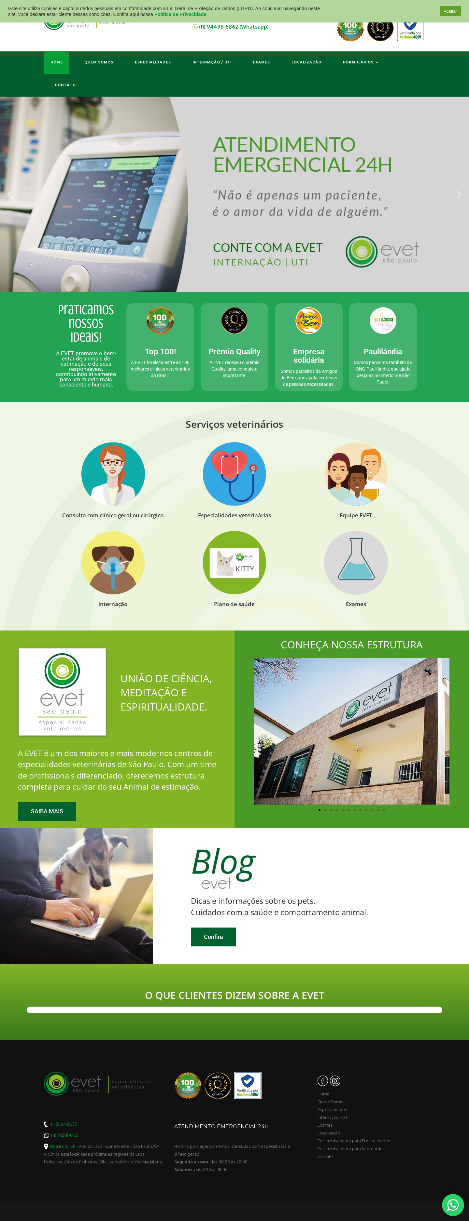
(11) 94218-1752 (64, 1135)
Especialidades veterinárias (234, 515)
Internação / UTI (212, 62)
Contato (65, 85)
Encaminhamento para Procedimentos (354, 1140)
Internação (112, 604)
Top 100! (160, 351)
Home (56, 62)
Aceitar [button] (450, 11)
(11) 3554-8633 (63, 1124)
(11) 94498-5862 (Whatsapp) (234, 26)
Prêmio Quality (235, 351)
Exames (261, 62)
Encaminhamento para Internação (350, 1148)
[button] (234, 194)
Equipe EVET (356, 515)
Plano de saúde (234, 604)
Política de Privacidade (180, 14)
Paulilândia (383, 351)
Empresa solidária (308, 356)
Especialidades (153, 62)
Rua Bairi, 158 (63, 1146)
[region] (234, 194)
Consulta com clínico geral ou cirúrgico (112, 515)
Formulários (360, 62)
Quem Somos (98, 62)
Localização (306, 62)
